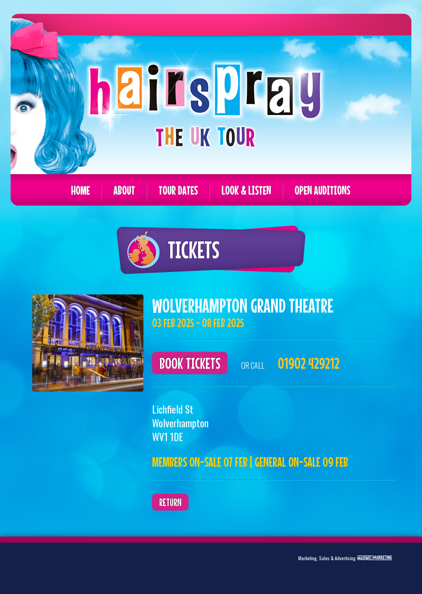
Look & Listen (246, 190)
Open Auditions (322, 190)
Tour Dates (178, 190)
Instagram (96, 564)
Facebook (72, 564)
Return (170, 502)
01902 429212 (308, 363)
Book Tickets (189, 363)
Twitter (47, 564)
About (124, 190)
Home (80, 190)
